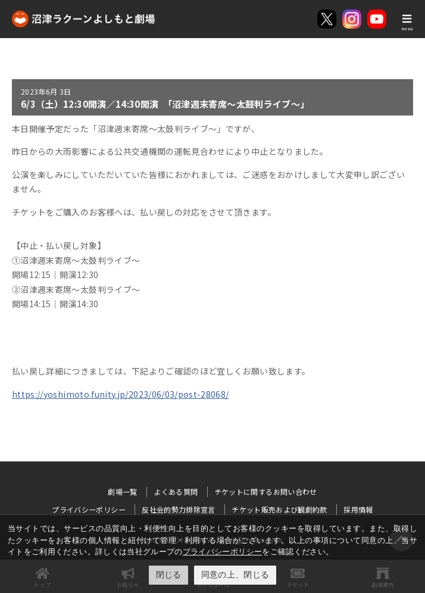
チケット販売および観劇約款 (279, 509)
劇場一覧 (122, 491)
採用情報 (358, 509)
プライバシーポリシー (222, 551)
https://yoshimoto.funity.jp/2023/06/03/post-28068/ (120, 394)
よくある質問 (176, 491)
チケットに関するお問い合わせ (265, 491)
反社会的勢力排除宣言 (178, 509)
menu (407, 29)
